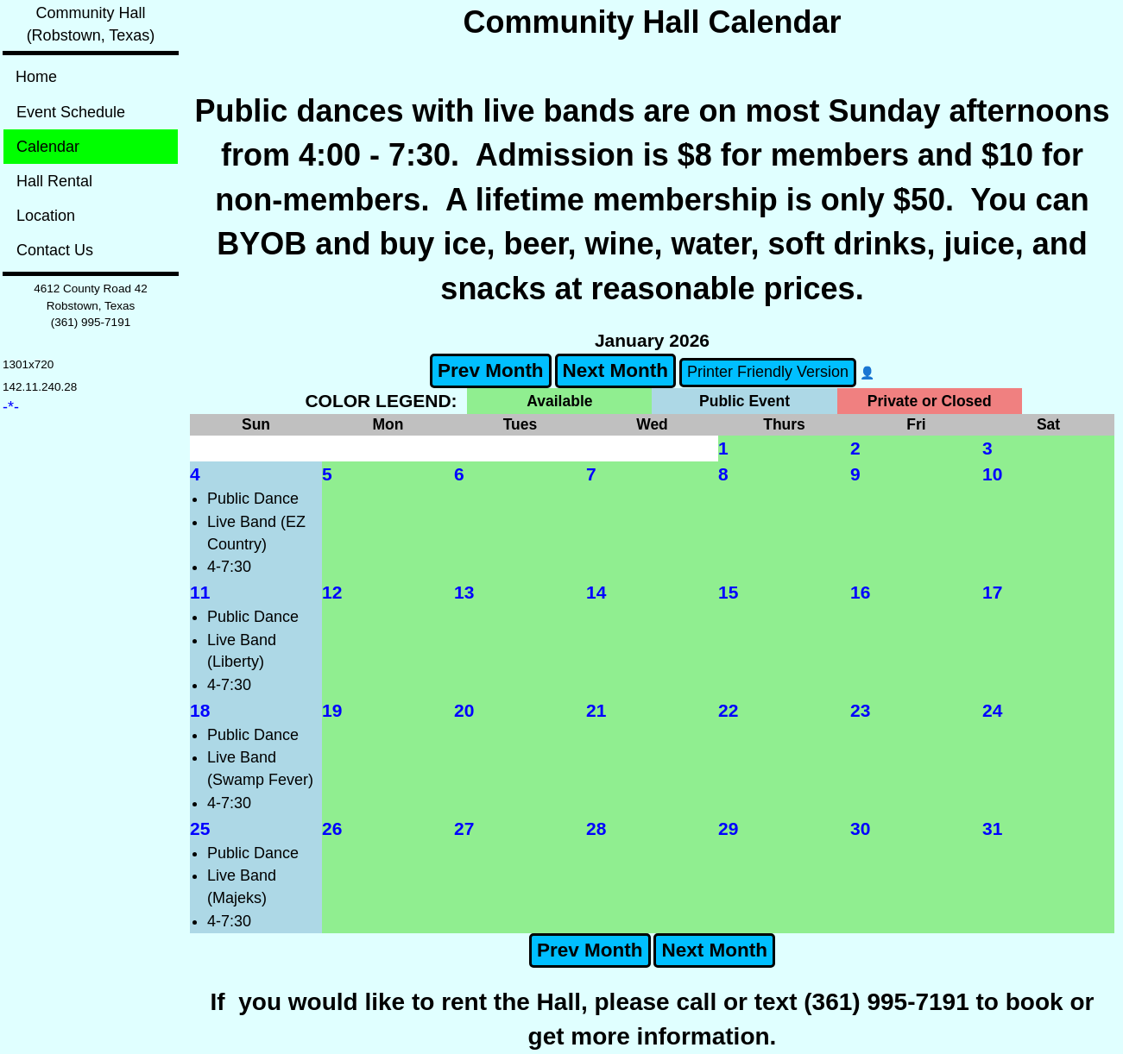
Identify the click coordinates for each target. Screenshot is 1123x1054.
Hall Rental (54, 181)
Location (45, 215)
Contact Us (54, 250)
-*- (11, 407)
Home (36, 76)
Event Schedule (70, 112)
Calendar (47, 146)
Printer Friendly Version (768, 371)
